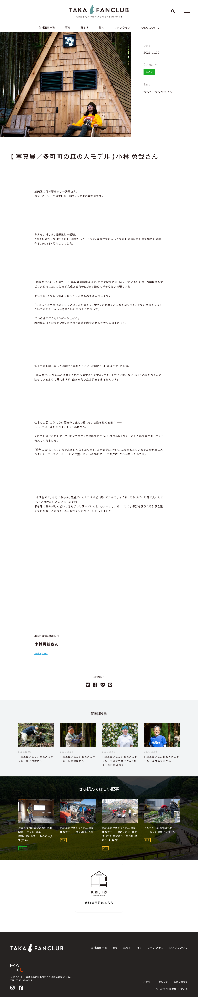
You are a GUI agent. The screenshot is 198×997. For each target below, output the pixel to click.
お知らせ (163, 982)
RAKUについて (149, 27)
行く (101, 27)
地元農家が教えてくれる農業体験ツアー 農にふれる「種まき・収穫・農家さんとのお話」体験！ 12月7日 (120, 834)
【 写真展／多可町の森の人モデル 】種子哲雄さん (36, 759)
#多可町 (148, 91)
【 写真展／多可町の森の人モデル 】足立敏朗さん (77, 759)
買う (68, 27)
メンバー (147, 982)
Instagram (41, 653)
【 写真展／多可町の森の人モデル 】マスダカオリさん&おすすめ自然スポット (119, 761)
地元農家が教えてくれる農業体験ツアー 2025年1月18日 (77, 829)
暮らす (84, 27)
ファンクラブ (122, 27)
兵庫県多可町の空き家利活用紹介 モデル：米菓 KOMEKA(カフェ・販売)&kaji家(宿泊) (35, 834)
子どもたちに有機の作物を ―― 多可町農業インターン (159, 829)
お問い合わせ (181, 982)
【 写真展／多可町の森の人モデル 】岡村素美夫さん (161, 759)
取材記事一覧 (47, 27)
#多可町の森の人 (163, 91)
